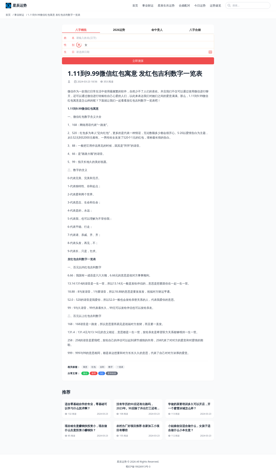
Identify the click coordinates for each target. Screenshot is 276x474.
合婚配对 (184, 5)
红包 (94, 366)
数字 (110, 366)
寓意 (85, 366)
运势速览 (215, 5)
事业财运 (147, 5)
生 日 (69, 52)
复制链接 (112, 373)
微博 (94, 373)
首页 (135, 5)
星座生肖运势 (166, 5)
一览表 (120, 366)
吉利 (102, 366)
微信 (85, 373)
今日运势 (200, 5)
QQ (101, 373)
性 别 (69, 45)
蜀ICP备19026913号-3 (138, 466)
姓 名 (69, 37)
